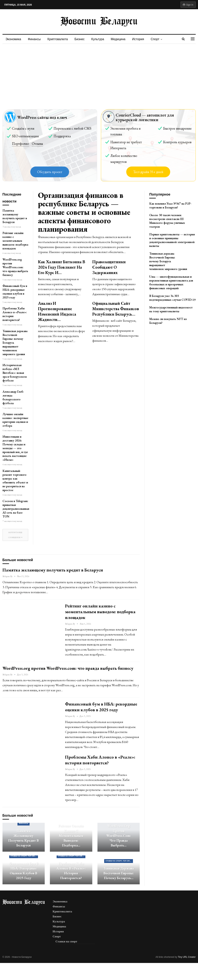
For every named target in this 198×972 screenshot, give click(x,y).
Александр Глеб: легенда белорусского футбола (13, 397)
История (138, 39)
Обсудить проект (49, 172)
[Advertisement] (99, 73)
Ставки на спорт (66, 941)
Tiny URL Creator (187, 957)
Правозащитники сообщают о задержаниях (109, 267)
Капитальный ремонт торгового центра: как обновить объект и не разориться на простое (15, 480)
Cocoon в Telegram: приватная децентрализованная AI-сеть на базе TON (15, 508)
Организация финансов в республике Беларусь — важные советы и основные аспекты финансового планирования (84, 212)
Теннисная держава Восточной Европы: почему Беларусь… (118, 873)
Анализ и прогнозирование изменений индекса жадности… (57, 311)
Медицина (118, 39)
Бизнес (79, 39)
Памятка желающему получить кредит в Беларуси (14, 216)
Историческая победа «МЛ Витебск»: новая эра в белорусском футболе (14, 372)
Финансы (34, 39)
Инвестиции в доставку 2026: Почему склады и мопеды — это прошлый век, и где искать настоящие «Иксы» (15, 448)
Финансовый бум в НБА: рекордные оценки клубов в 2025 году (14, 291)
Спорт (155, 39)
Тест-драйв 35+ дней (148, 172)
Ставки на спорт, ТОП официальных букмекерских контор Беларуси (24, 856)
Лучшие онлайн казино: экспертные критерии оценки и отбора (15, 420)
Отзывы (37, 143)
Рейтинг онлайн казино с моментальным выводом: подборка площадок (15, 240)
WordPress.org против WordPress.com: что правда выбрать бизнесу (15, 267)
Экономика (13, 39)
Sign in (188, 4)
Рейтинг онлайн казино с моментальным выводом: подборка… (71, 835)
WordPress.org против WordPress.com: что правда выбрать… (118, 835)
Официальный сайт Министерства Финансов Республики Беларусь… (115, 309)
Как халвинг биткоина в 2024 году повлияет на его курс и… (61, 267)
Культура (97, 39)
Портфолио (20, 143)
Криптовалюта (57, 39)
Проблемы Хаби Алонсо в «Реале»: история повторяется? (14, 314)
